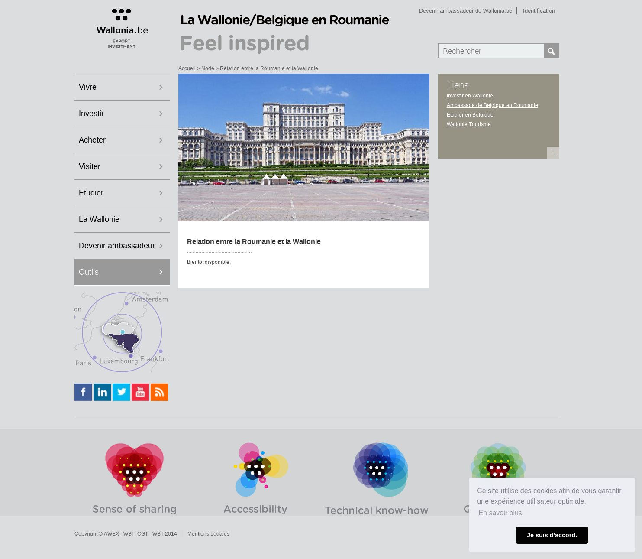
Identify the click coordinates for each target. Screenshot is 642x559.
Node (207, 68)
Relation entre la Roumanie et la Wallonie (269, 68)
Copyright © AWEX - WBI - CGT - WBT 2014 (125, 533)
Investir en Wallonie (470, 95)
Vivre (88, 87)
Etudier (91, 193)
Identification (539, 10)
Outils (89, 272)
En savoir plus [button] (500, 513)
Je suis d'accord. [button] (552, 535)
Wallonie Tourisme (469, 124)
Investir (91, 113)
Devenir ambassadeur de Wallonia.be (465, 10)
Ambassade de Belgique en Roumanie (492, 105)
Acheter (92, 140)
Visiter (89, 166)
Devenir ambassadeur (117, 245)
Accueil (187, 68)
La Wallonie (99, 219)
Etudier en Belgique (470, 114)
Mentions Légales (208, 533)
